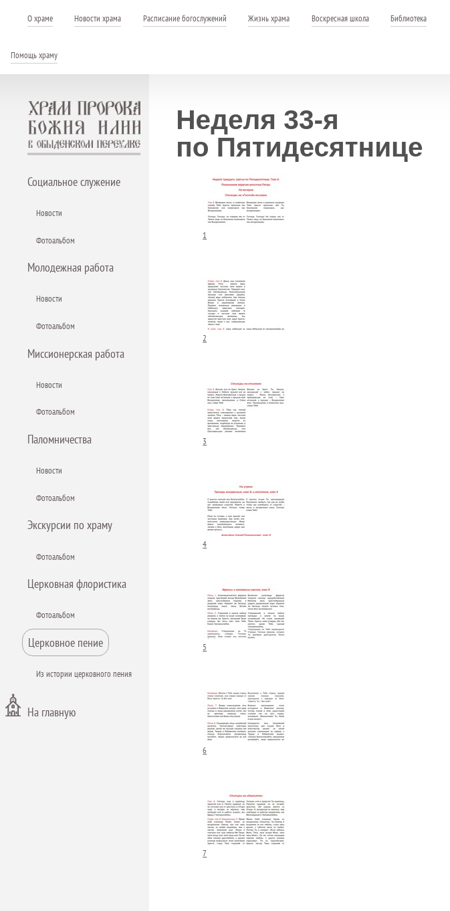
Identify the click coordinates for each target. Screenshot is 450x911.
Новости (49, 213)
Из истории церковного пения (84, 674)
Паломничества (59, 439)
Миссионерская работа (75, 353)
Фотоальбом (55, 240)
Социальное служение (73, 181)
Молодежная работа (70, 267)
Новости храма (97, 18)
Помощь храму (34, 55)
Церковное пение (65, 642)
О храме (40, 18)
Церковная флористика (76, 583)
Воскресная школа (340, 18)
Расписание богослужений (185, 18)
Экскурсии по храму (69, 524)
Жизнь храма (269, 18)
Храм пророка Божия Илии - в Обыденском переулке (84, 128)
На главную (51, 712)
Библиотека (408, 18)
